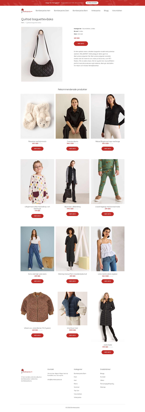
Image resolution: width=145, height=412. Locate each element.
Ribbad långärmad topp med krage (108, 143)
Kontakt (102, 378)
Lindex (93, 30)
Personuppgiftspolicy (107, 385)
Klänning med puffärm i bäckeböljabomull (72, 275)
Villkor (102, 381)
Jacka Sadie (107, 346)
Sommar (76, 388)
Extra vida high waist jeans (37, 275)
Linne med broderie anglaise (107, 275)
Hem (22, 24)
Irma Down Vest (72, 329)
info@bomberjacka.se (55, 381)
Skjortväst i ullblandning (72, 208)
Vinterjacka (95, 11)
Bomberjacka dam (61, 11)
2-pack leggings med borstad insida (107, 208)
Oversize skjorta (72, 143)
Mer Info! (81, 45)
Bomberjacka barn (80, 11)
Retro (76, 385)
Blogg (106, 11)
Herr (75, 381)
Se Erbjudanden (92, 3)
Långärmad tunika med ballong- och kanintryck (37, 209)
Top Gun (76, 392)
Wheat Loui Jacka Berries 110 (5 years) (37, 329)
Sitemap (103, 388)
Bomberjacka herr (43, 11)
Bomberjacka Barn (80, 375)
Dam (75, 378)
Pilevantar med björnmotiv (37, 143)
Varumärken (117, 11)
